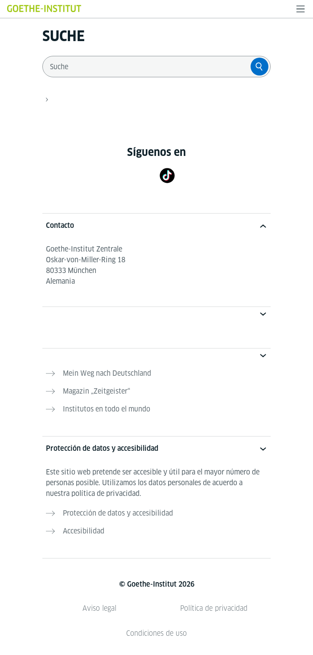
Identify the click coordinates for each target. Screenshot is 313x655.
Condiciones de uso (156, 633)
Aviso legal (99, 608)
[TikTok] (167, 175)
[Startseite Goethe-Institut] (44, 8)
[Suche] (259, 67)
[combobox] (148, 66)
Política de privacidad (213, 608)
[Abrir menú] (300, 9)
